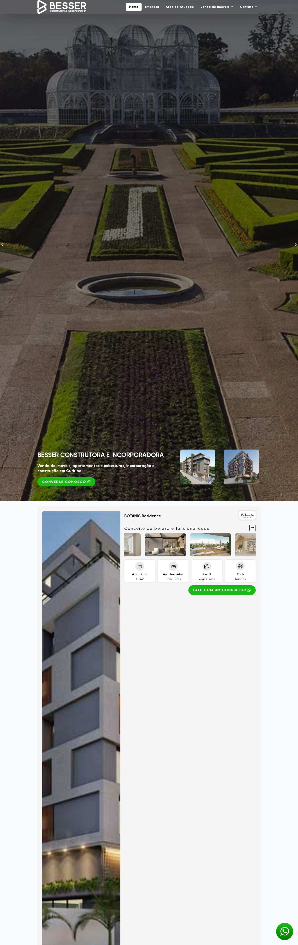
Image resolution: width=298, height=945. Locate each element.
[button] (2, 244)
